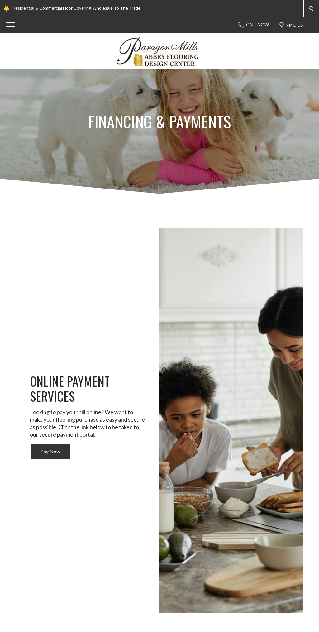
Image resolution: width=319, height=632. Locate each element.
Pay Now (50, 451)
